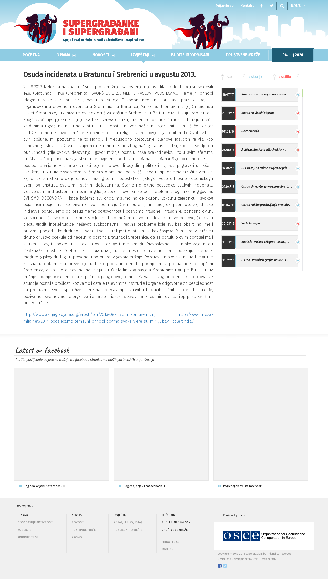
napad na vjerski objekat (257, 112)
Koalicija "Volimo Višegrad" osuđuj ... (265, 241)
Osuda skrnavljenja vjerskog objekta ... (266, 186)
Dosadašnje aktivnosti (35, 522)
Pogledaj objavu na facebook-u (42, 486)
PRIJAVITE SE (170, 541)
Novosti (78, 522)
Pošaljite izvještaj (128, 522)
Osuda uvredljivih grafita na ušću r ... (265, 260)
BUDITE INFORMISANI (190, 54)
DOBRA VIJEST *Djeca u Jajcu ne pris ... (265, 168)
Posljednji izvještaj (129, 529)
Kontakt (246, 6)
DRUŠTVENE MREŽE (243, 54)
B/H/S (298, 6)
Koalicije (24, 529)
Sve (226, 77)
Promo (76, 537)
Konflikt (282, 77)
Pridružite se (27, 537)
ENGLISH (167, 549)
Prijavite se (224, 6)
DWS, (256, 559)
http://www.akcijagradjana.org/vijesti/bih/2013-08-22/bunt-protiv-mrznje (90, 314)
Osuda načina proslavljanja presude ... (266, 204)
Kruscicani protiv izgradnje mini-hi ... (265, 94)
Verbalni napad (251, 223)
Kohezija (252, 77)
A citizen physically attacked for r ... (264, 149)
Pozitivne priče (83, 529)
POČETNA (31, 54)
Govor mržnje (250, 131)
